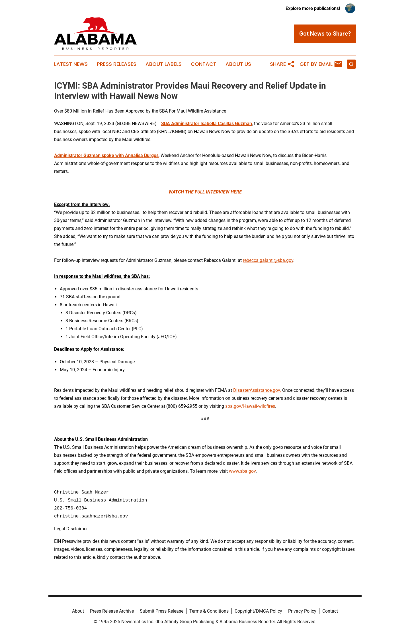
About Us (238, 64)
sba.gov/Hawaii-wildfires (250, 406)
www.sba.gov (242, 471)
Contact (203, 64)
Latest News (71, 64)
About (78, 611)
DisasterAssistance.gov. (257, 390)
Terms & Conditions (209, 611)
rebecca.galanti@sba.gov (268, 260)
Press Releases (116, 64)
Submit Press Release (161, 611)
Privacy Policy (302, 611)
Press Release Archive (112, 611)
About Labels (163, 64)
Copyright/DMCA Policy (258, 611)
